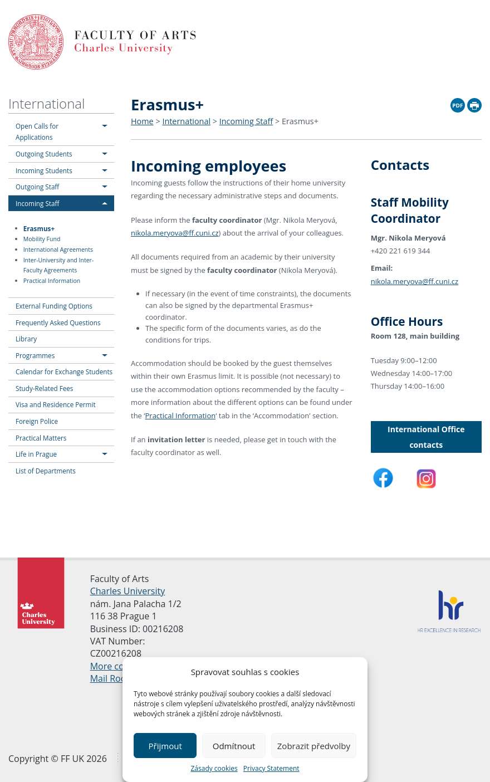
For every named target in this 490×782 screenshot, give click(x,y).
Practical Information (51, 281)
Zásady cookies (213, 768)
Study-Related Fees (44, 388)
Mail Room (112, 678)
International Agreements (58, 249)
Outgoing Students (44, 153)
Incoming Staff (37, 203)
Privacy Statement (271, 768)
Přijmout (165, 745)
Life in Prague (36, 453)
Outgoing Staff (37, 186)
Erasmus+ (39, 227)
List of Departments (46, 470)
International (46, 103)
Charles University (127, 590)
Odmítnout (234, 745)
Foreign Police (37, 421)
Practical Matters (41, 437)
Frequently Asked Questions (58, 322)
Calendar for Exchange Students (64, 371)
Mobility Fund (42, 239)
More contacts (119, 665)
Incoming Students (44, 170)
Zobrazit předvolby (313, 745)
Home (142, 121)
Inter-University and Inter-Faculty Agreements (58, 265)
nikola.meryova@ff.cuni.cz (175, 233)
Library (26, 338)
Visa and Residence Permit (56, 404)
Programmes (35, 355)
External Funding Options (54, 305)
